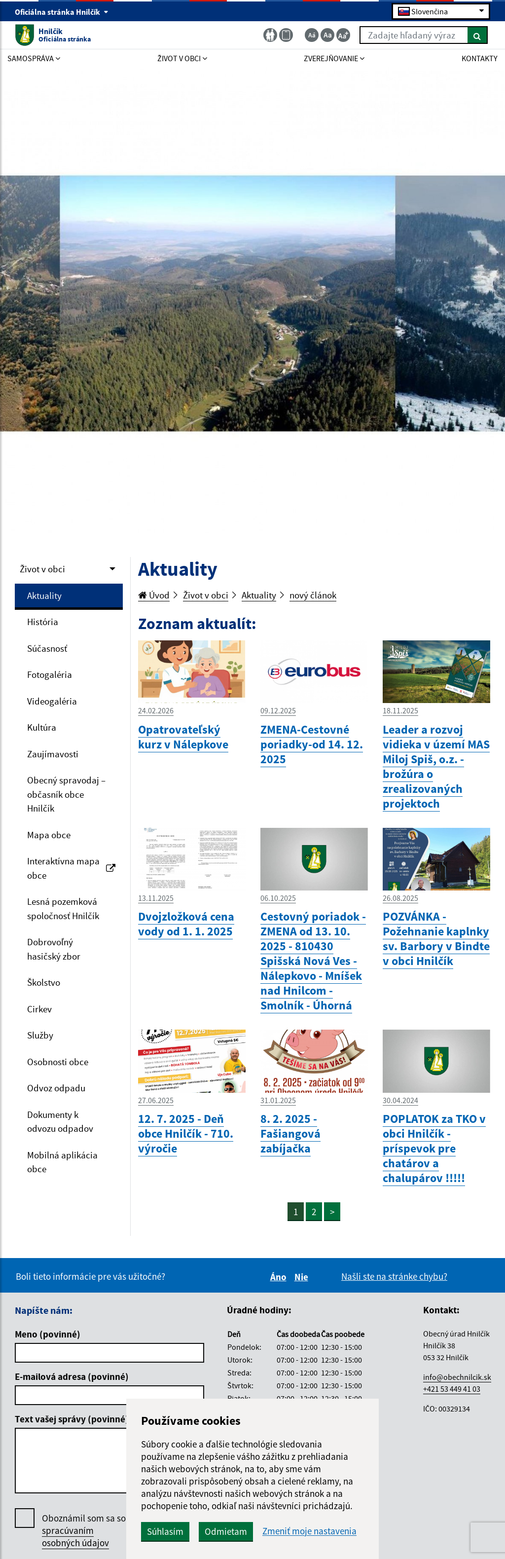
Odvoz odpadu (56, 1088)
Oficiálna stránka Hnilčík (61, 12)
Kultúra (41, 727)
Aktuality (44, 595)
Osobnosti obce (57, 1062)
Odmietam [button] (226, 1531)
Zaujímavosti (52, 754)
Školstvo (43, 982)
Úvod (154, 595)
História (42, 622)
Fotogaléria (49, 674)
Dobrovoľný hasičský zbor (53, 949)
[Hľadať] (478, 35)
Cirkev (39, 1009)
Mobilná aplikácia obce (62, 1162)
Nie (302, 1277)
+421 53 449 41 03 (451, 1389)
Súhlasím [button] (165, 1531)
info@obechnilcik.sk (457, 1377)
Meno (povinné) (47, 1334)
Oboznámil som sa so (84, 1530)
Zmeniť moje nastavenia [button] (309, 1531)
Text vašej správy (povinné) (72, 1419)
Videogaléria (52, 701)
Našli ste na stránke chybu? (394, 1276)
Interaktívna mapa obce (71, 868)
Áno (279, 1277)
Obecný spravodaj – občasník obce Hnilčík (66, 794)
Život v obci (42, 569)
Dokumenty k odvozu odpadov (60, 1122)
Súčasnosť (47, 648)
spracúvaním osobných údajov (75, 1536)
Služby (40, 1035)
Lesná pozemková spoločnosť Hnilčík (63, 908)
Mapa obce (49, 835)
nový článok (312, 595)
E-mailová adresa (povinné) (72, 1376)
